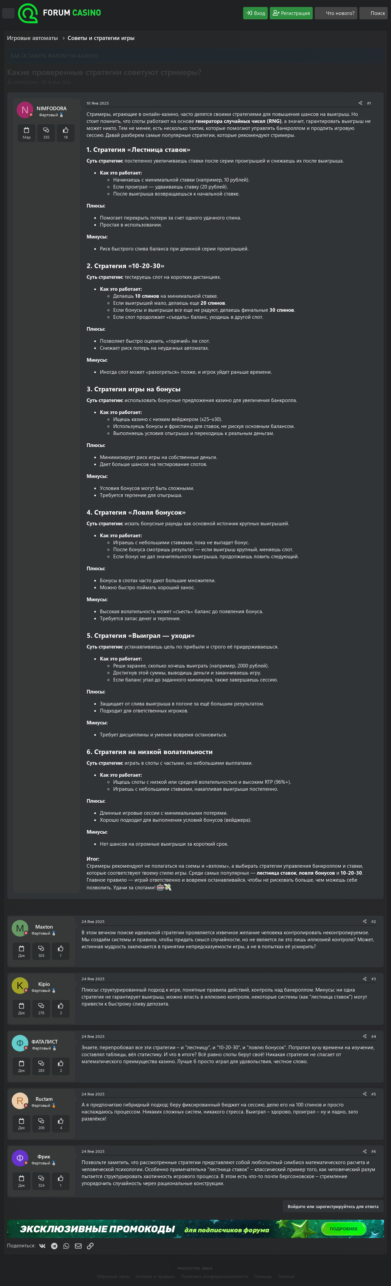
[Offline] (31, 114)
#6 (373, 1151)
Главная (286, 1276)
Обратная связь (113, 1276)
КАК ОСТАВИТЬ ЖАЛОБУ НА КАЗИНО (54, 55)
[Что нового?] (336, 13)
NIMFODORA (25, 82)
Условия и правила (155, 1276)
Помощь (263, 1276)
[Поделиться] (360, 103)
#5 (373, 1093)
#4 (373, 1036)
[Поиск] (373, 13)
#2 (373, 921)
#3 (373, 978)
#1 (369, 103)
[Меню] (8, 13)
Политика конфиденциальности (214, 1276)
